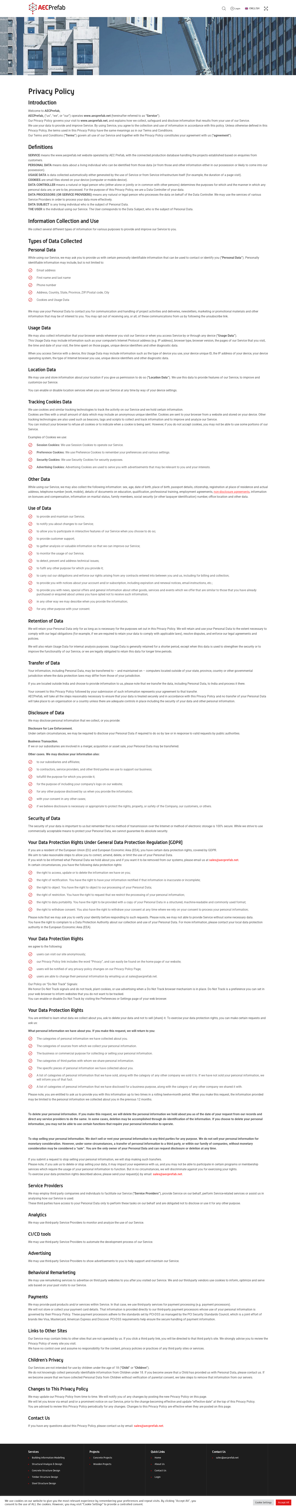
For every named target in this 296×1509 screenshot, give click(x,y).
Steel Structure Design (44, 1483)
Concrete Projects (102, 1457)
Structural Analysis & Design (47, 1464)
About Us (160, 1464)
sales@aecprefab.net (227, 1457)
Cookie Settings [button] (263, 1502)
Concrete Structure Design (46, 1470)
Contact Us (160, 1470)
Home (158, 1457)
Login (157, 1477)
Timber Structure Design (45, 1477)
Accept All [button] (283, 1502)
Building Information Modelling (48, 1457)
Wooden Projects (102, 1464)
